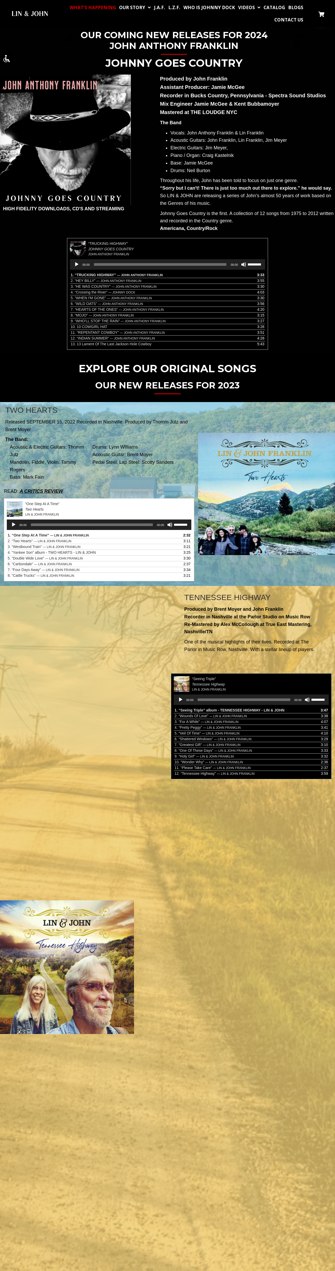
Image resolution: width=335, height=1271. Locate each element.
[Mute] (243, 264)
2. (106, 281)
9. (118, 321)
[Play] (76, 264)
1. (117, 275)
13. (111, 344)
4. (103, 292)
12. (113, 338)
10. (89, 327)
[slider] (160, 264)
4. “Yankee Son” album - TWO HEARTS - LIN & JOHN (52, 552)
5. (111, 298)
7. (117, 309)
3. (114, 286)
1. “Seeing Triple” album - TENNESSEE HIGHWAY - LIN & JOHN (229, 710)
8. (102, 315)
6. (107, 304)
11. (118, 332)
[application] (167, 264)
